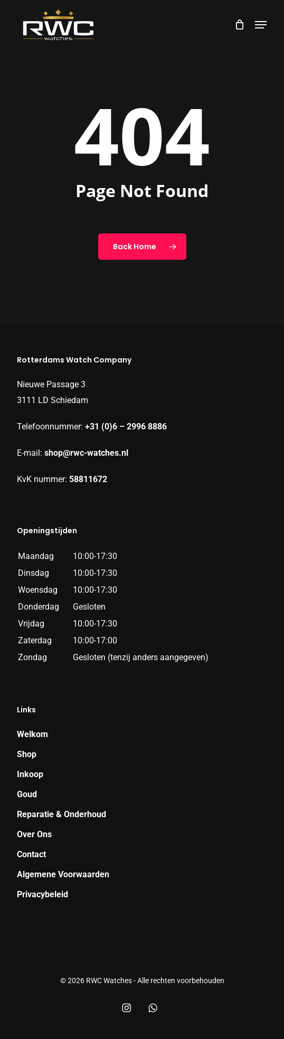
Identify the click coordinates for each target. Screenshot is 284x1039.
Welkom (32, 734)
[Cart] (239, 24)
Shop (26, 754)
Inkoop (30, 774)
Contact (31, 854)
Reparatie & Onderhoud (61, 814)
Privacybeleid (42, 894)
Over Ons (34, 834)
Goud (27, 794)
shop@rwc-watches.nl (86, 453)
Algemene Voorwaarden (63, 874)
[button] (261, 24)
